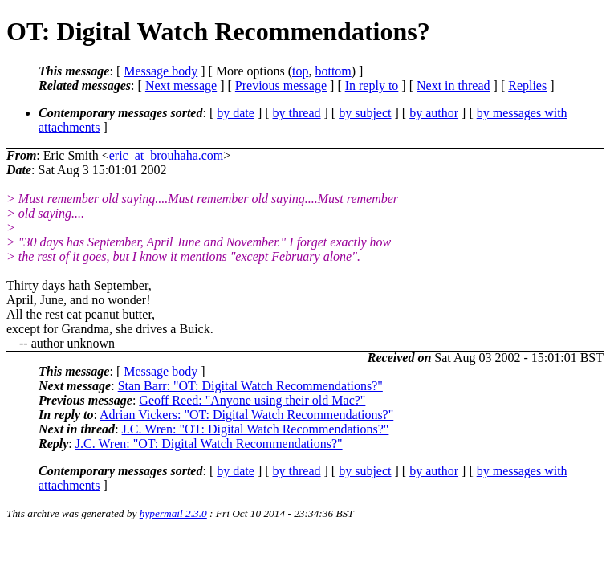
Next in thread (453, 85)
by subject (365, 113)
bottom (333, 71)
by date (235, 113)
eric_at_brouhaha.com (166, 155)
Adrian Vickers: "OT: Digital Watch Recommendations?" (246, 414)
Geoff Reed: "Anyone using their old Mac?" (252, 400)
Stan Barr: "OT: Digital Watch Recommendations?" (250, 386)
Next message (181, 85)
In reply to (372, 85)
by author (433, 113)
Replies (527, 85)
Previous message (281, 85)
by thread (297, 113)
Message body (160, 71)
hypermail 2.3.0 (173, 513)
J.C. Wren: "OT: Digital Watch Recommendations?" (255, 429)
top (300, 71)
